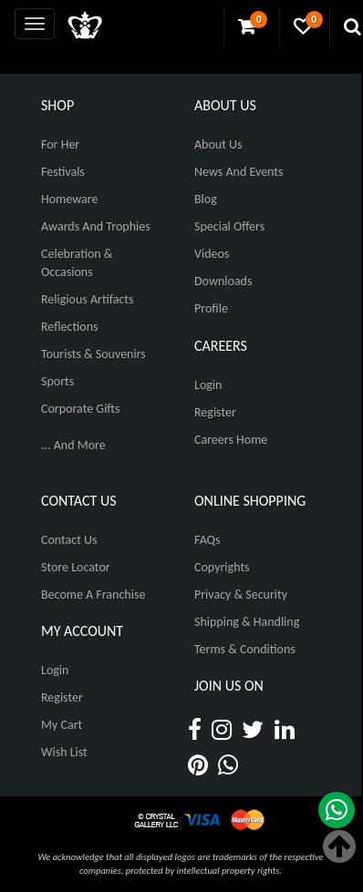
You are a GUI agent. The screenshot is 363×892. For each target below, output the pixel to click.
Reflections (70, 326)
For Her (60, 144)
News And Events (239, 171)
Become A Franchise (93, 594)
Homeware (69, 199)
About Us (218, 144)
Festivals (63, 171)
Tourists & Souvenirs (93, 354)
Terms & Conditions (245, 649)
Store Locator (75, 567)
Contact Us (69, 540)
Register (215, 412)
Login (208, 385)
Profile (211, 308)
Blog (205, 199)
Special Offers (229, 226)
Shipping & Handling (246, 622)
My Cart (61, 725)
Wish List (64, 752)
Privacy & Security (240, 594)
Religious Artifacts (87, 299)
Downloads (223, 281)
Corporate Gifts (80, 408)
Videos (211, 253)
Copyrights (222, 567)
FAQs (207, 540)
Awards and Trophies (95, 226)
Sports (57, 381)
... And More (73, 445)
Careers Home (230, 439)
